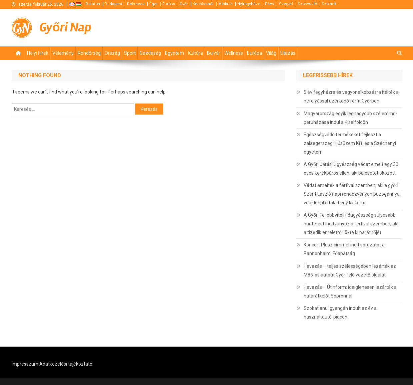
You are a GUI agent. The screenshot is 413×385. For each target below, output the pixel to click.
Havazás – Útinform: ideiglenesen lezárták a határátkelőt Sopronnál (350, 291)
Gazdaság (150, 53)
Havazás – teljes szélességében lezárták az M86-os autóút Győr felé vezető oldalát (350, 270)
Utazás (287, 53)
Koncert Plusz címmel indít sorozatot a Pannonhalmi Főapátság (344, 249)
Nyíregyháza (248, 4)
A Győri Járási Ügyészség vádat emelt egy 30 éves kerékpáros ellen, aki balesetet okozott (351, 169)
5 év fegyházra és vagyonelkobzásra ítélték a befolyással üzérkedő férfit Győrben (351, 96)
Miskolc (225, 4)
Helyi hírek (37, 53)
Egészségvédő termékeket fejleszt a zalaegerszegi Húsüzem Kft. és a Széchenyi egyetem (350, 143)
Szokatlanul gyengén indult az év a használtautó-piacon (340, 313)
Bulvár (213, 53)
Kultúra (195, 53)
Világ (271, 53)
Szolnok (329, 4)
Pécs (269, 4)
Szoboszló (307, 4)
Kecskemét (203, 4)
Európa (168, 4)
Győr (184, 4)
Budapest (113, 4)
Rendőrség (89, 53)
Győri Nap (65, 27)
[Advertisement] (322, 27)
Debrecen (136, 4)
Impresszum (25, 364)
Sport (130, 53)
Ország (112, 53)
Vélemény (63, 53)
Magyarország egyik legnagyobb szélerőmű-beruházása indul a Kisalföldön (350, 118)
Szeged (286, 4)
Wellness (233, 53)
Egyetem (174, 53)
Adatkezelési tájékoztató (65, 364)
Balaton (93, 4)
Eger (153, 4)
